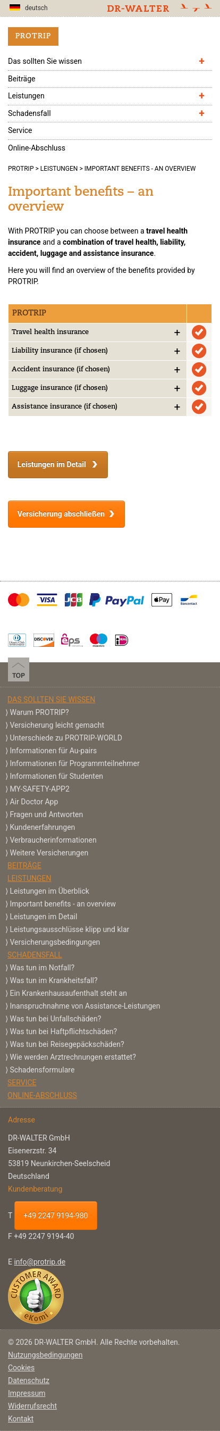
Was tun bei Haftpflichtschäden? (63, 1031)
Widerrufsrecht (32, 1406)
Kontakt (20, 1419)
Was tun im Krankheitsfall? (53, 980)
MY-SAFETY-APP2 (39, 789)
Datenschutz (28, 1380)
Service (20, 130)
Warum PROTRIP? (39, 712)
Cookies (21, 1367)
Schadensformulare (42, 1070)
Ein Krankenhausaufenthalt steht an (68, 993)
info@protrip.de (39, 1262)
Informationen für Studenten (56, 776)
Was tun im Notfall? (42, 967)
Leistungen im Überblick (49, 891)
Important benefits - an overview (63, 904)
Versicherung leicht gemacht (57, 725)
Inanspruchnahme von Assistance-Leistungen (85, 1006)
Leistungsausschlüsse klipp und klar (69, 929)
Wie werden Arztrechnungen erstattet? (73, 1057)
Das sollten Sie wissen (45, 61)
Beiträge (22, 78)
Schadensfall (29, 113)
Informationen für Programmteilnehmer (74, 763)
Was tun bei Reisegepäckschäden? (67, 1044)
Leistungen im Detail (53, 464)
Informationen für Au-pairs (53, 750)
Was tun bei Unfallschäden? (55, 1018)
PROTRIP (33, 36)
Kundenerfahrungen (42, 827)
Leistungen (26, 95)
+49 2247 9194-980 (55, 1215)
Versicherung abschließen (61, 514)
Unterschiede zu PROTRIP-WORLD (66, 738)
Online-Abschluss (36, 148)
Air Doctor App (34, 801)
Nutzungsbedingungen (45, 1355)
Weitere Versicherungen (49, 852)
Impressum (26, 1393)
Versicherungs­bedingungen (55, 942)
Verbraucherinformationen (53, 840)
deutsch (28, 8)
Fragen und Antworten (46, 814)
